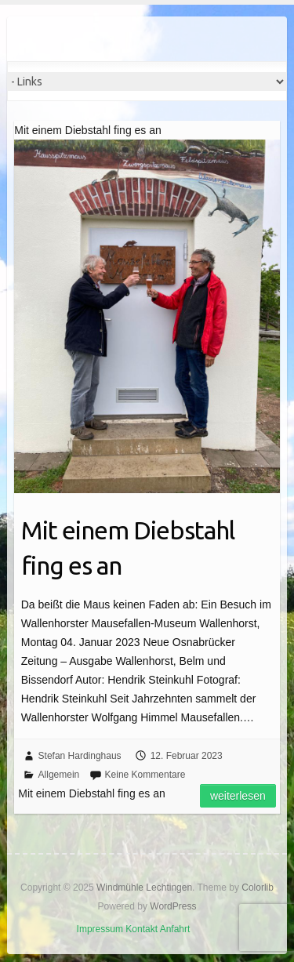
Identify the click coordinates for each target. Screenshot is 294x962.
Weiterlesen (238, 796)
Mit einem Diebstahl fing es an (127, 547)
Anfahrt (175, 929)
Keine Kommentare (145, 774)
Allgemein (59, 774)
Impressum (100, 929)
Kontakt (141, 929)
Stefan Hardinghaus (80, 755)
